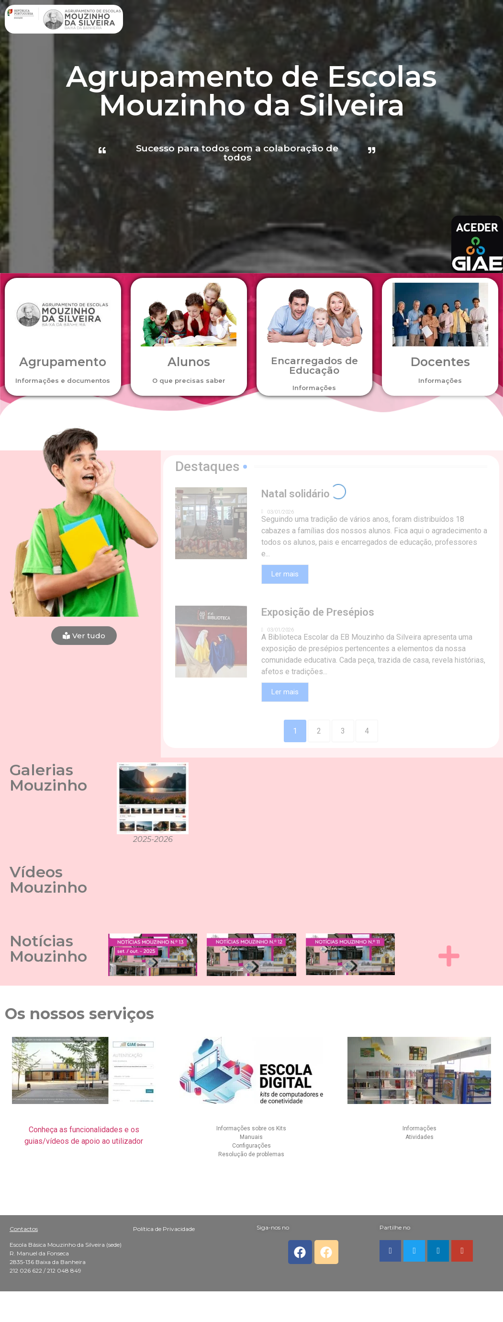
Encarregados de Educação (314, 365)
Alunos (189, 362)
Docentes (440, 362)
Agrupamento (62, 362)
